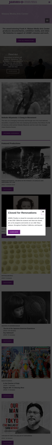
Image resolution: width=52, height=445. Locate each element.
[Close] (43, 211)
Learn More (14, 232)
